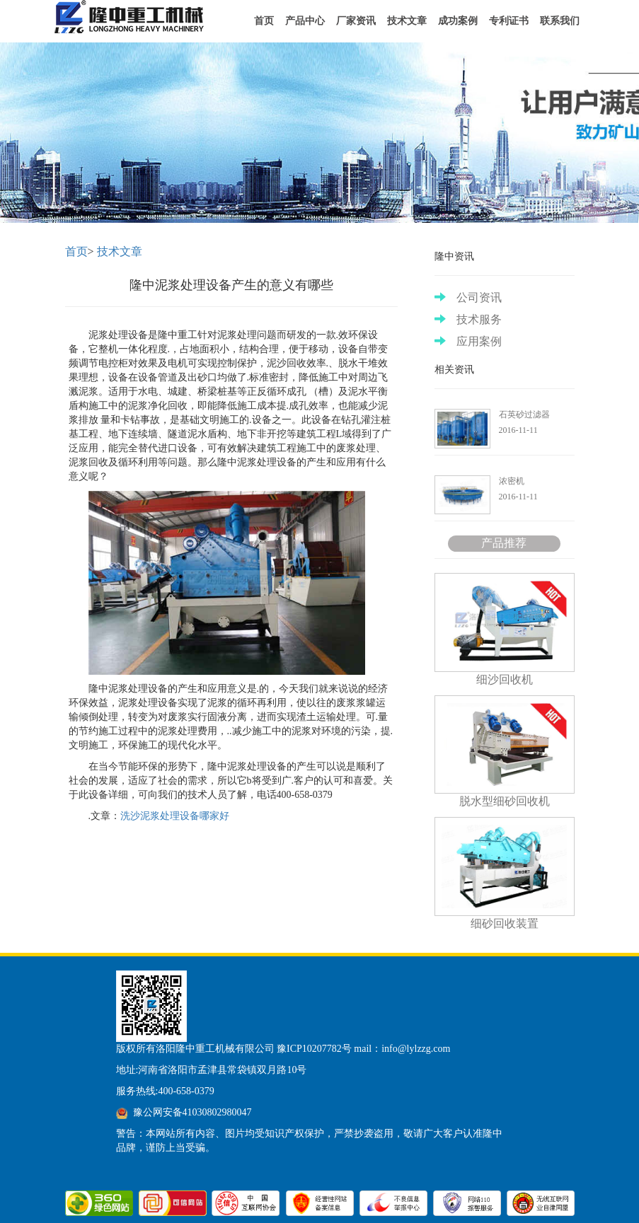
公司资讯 (468, 297)
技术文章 (407, 21)
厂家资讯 (356, 21)
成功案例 (458, 21)
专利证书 (509, 21)
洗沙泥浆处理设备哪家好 (174, 816)
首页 (264, 21)
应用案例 (468, 341)
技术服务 (468, 319)
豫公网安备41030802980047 (192, 1112)
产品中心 (305, 21)
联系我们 (560, 21)
